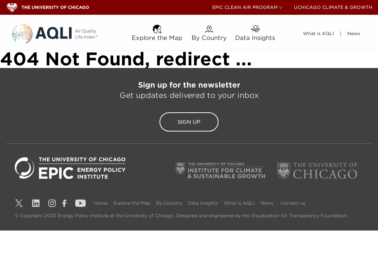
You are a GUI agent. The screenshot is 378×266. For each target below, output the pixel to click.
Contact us (300, 203)
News (275, 203)
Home (101, 203)
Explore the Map (134, 203)
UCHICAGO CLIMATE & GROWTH (333, 7)
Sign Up (189, 122)
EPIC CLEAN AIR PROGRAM (245, 7)
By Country (172, 203)
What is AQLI (246, 203)
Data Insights (208, 203)
